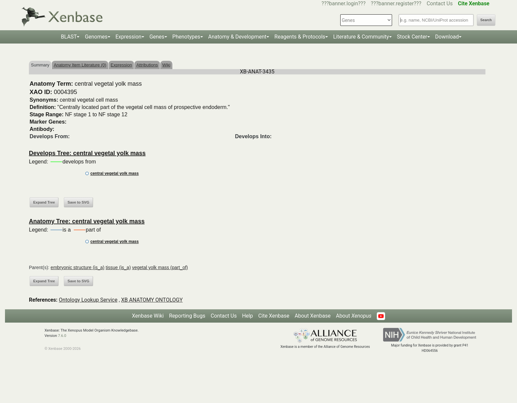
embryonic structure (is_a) (77, 267)
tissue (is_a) (118, 267)
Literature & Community (361, 37)
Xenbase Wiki (148, 316)
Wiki (166, 64)
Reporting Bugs (187, 316)
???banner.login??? (344, 3)
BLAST (69, 37)
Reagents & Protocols (299, 37)
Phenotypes (186, 37)
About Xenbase (313, 316)
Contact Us (440, 3)
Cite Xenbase (273, 316)
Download (447, 37)
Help (247, 316)
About (353, 316)
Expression (129, 37)
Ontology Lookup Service (88, 300)
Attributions (147, 64)
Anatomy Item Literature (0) (80, 64)
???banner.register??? (396, 3)
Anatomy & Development (237, 37)
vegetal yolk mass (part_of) (160, 267)
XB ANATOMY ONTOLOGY (152, 300)
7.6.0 (62, 336)
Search (486, 20)
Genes (157, 37)
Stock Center (412, 37)
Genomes (96, 37)
